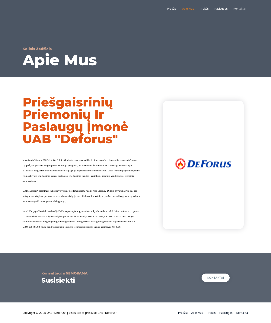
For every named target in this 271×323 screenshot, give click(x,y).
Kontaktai (239, 8)
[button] (216, 278)
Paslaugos (221, 8)
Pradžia (172, 8)
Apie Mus (188, 8)
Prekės (204, 8)
